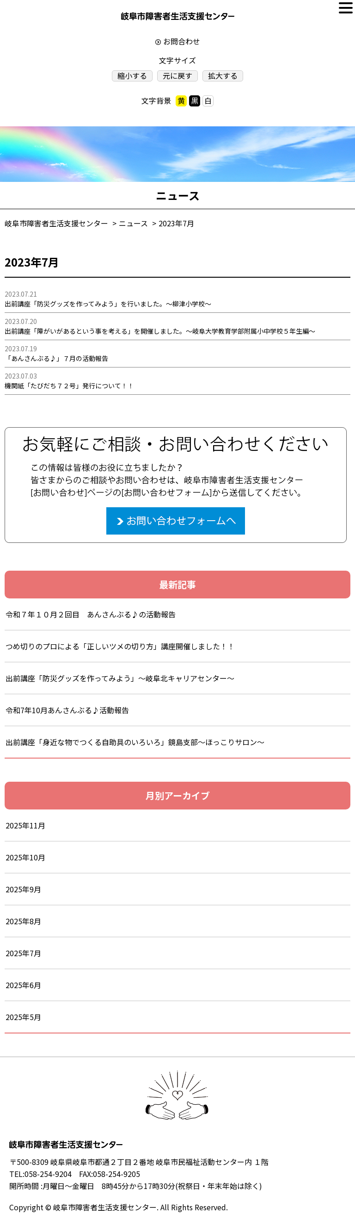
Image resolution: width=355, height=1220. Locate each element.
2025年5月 (23, 1016)
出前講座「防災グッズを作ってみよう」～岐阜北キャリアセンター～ (120, 678)
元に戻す (177, 75)
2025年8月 (23, 921)
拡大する (223, 75)
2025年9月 (23, 889)
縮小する (132, 75)
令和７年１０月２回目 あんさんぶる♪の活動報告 (91, 614)
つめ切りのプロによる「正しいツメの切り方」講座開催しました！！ (120, 646)
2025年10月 (25, 857)
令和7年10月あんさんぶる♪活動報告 (67, 710)
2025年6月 (23, 984)
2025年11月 (25, 825)
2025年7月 (23, 953)
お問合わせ (181, 41)
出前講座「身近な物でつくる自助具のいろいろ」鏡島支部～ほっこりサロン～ (135, 741)
